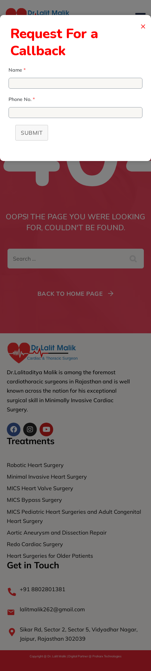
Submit (32, 132)
